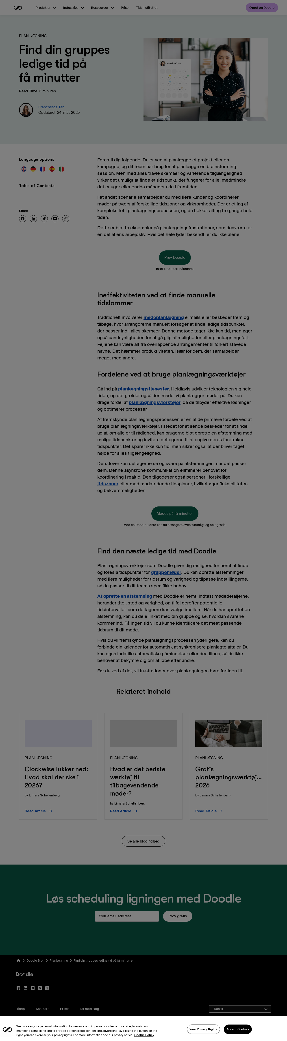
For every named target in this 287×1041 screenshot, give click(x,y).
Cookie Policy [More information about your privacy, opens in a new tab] (144, 1038)
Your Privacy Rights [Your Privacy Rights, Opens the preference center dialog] (203, 1032)
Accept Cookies (237, 1032)
